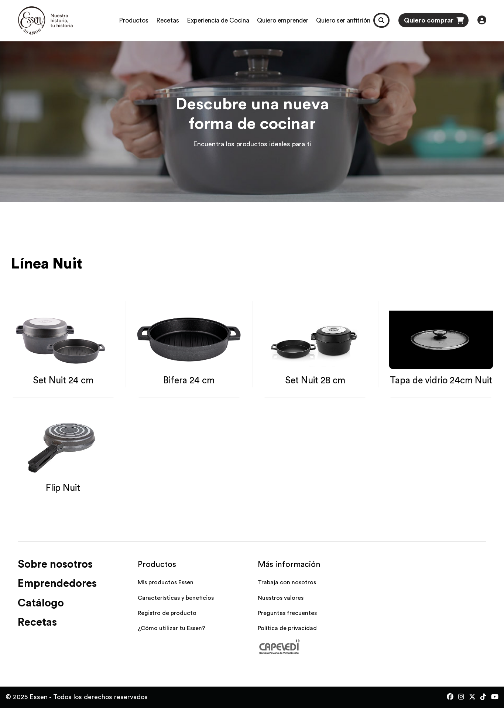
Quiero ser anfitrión (343, 20)
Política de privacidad (287, 628)
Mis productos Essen (165, 582)
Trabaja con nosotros (287, 582)
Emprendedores (57, 583)
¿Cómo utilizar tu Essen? (171, 628)
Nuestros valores (281, 598)
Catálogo (41, 603)
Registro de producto (167, 613)
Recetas (167, 20)
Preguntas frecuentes (287, 613)
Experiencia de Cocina (218, 20)
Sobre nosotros (55, 564)
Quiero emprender (282, 20)
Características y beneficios (176, 598)
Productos (133, 20)
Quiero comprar (434, 20)
